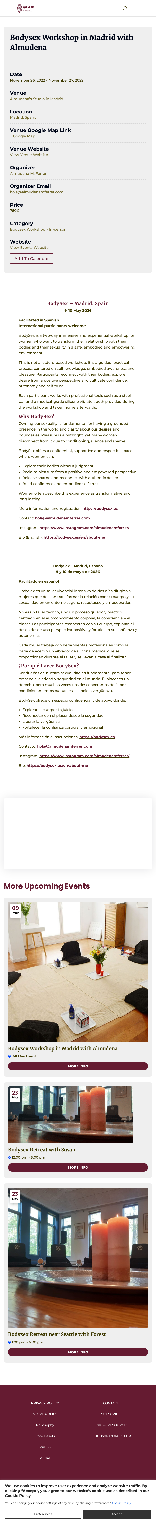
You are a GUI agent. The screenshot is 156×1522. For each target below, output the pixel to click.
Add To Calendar (31, 258)
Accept (117, 1514)
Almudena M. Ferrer (28, 173)
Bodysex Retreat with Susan (41, 1150)
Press (45, 1447)
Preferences (43, 1514)
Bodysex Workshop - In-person (38, 229)
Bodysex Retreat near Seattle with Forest (57, 1334)
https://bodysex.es (100, 508)
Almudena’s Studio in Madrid (36, 99)
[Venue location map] (78, 833)
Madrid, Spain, (23, 117)
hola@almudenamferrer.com (36, 192)
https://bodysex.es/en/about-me (74, 537)
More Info (78, 1066)
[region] (78, 1501)
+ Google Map (22, 136)
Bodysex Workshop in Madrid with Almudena (62, 1048)
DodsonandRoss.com (113, 1436)
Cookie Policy (121, 1503)
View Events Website (29, 247)
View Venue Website (29, 155)
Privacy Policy (45, 1403)
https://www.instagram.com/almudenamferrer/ (84, 528)
